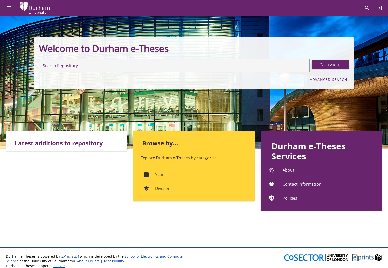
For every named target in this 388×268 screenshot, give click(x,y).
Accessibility (114, 261)
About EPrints (88, 261)
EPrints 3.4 (70, 256)
